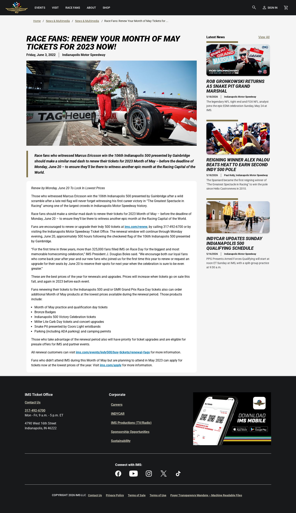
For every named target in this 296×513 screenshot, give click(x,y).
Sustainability (120, 441)
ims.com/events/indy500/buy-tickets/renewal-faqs (113, 352)
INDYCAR (117, 414)
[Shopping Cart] (286, 7)
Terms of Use (158, 495)
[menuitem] (40, 7)
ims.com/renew (136, 227)
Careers (116, 405)
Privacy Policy (115, 495)
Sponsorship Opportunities (130, 432)
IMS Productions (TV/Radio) (131, 423)
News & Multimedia (58, 21)
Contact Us (32, 402)
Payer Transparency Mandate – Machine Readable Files (206, 495)
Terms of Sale (137, 495)
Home (37, 21)
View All (264, 37)
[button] (254, 7)
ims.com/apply (110, 365)
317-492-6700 (35, 410)
